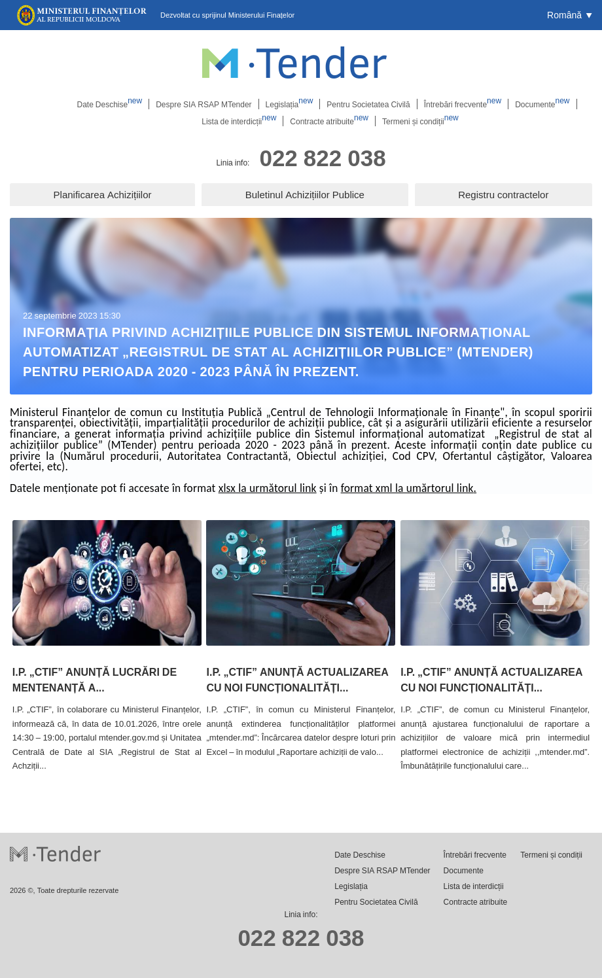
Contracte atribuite (329, 121)
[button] (569, 15)
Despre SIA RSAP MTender (203, 104)
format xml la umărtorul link (407, 488)
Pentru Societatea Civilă (368, 104)
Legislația (289, 104)
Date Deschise (109, 104)
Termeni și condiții (420, 121)
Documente (542, 104)
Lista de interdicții (239, 121)
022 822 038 (322, 157)
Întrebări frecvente (462, 104)
